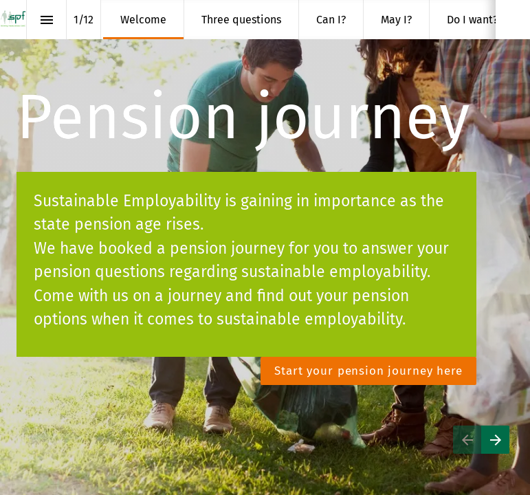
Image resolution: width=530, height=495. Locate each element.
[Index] (46, 19)
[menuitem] (143, 19)
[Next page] (495, 440)
